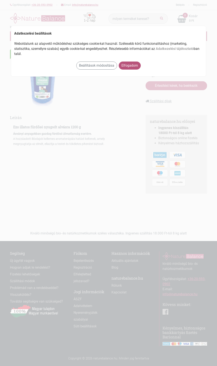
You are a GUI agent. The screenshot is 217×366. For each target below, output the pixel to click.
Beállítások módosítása (96, 65)
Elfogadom (129, 65)
